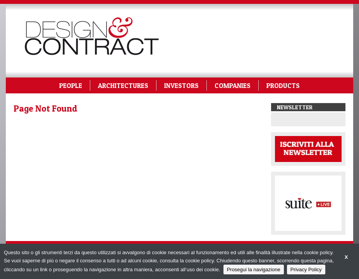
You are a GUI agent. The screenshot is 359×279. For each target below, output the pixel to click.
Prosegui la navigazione (253, 269)
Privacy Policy (306, 269)
